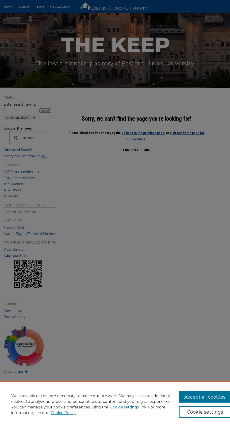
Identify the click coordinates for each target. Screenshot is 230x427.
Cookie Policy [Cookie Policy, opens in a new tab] (63, 413)
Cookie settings (124, 407)
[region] (115, 404)
